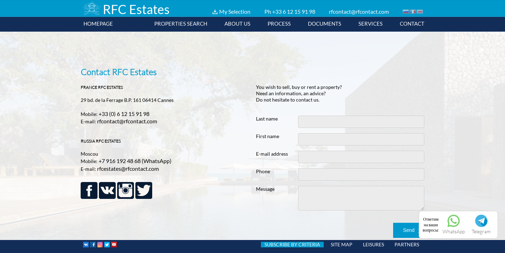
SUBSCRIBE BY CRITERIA (292, 244)
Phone (263, 171)
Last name (267, 119)
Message (265, 189)
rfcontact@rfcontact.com (359, 11)
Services (370, 23)
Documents (324, 23)
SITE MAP (341, 244)
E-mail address (272, 154)
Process (279, 23)
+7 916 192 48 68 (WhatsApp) (135, 160)
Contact (412, 23)
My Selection (234, 11)
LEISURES (373, 244)
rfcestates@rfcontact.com (128, 168)
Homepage (98, 23)
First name (267, 136)
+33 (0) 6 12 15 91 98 (124, 113)
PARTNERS (407, 244)
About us (237, 23)
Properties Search (180, 23)
